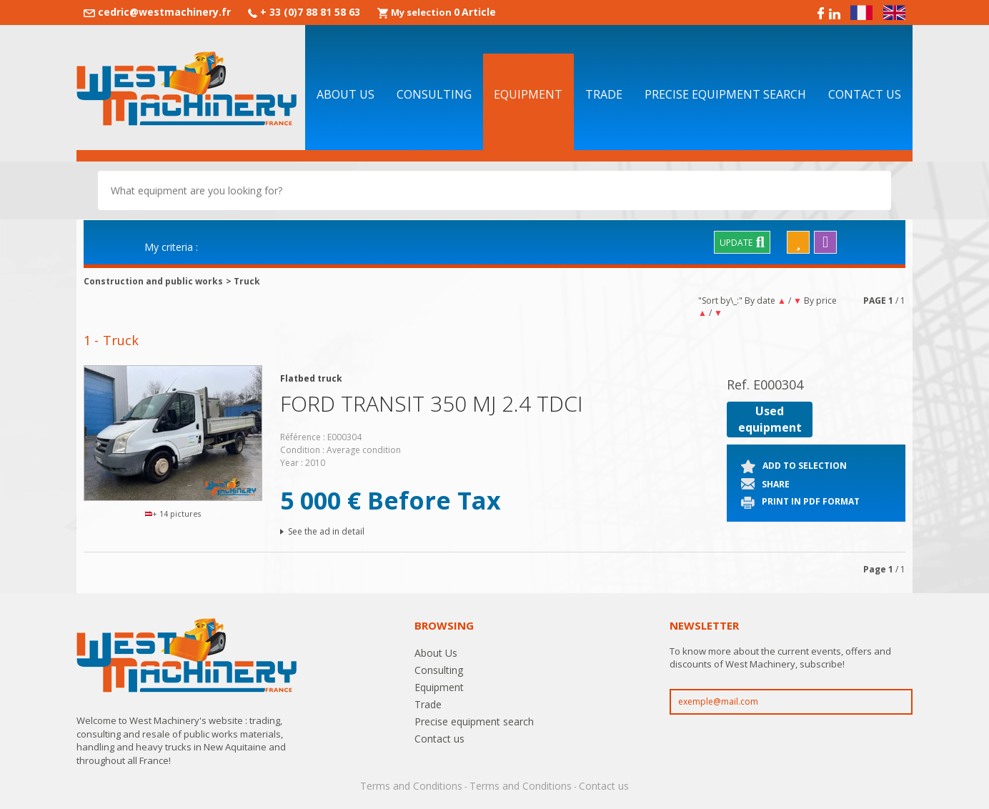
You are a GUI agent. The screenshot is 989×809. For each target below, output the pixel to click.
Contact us (864, 94)
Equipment (528, 94)
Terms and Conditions (411, 786)
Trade (603, 94)
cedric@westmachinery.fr (164, 12)
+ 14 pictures (173, 513)
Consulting (434, 94)
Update (742, 242)
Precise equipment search (725, 94)
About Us (345, 94)
